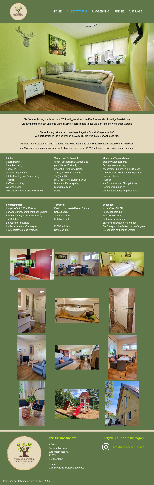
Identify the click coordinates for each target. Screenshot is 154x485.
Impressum (9, 480)
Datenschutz (24, 480)
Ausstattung (76, 11)
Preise (119, 11)
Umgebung (100, 11)
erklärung (37, 480)
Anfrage (135, 11)
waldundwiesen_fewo (128, 447)
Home (57, 11)
